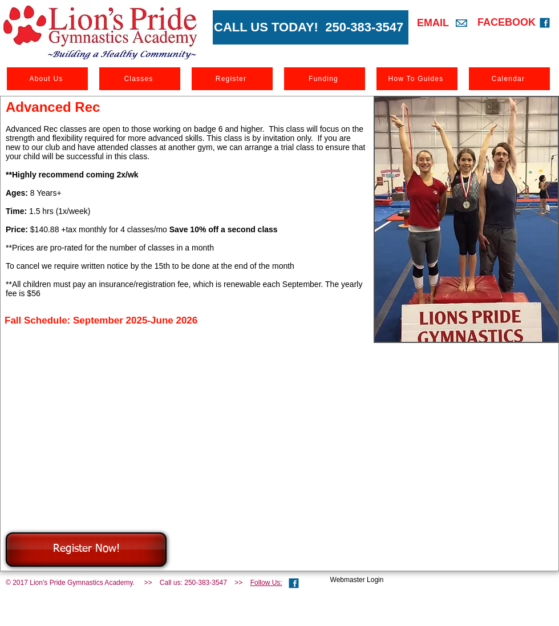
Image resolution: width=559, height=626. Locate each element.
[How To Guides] (416, 78)
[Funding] (324, 78)
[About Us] (47, 78)
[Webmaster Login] (356, 579)
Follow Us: (266, 583)
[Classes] (139, 78)
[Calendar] (509, 78)
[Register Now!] (86, 549)
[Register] (232, 78)
